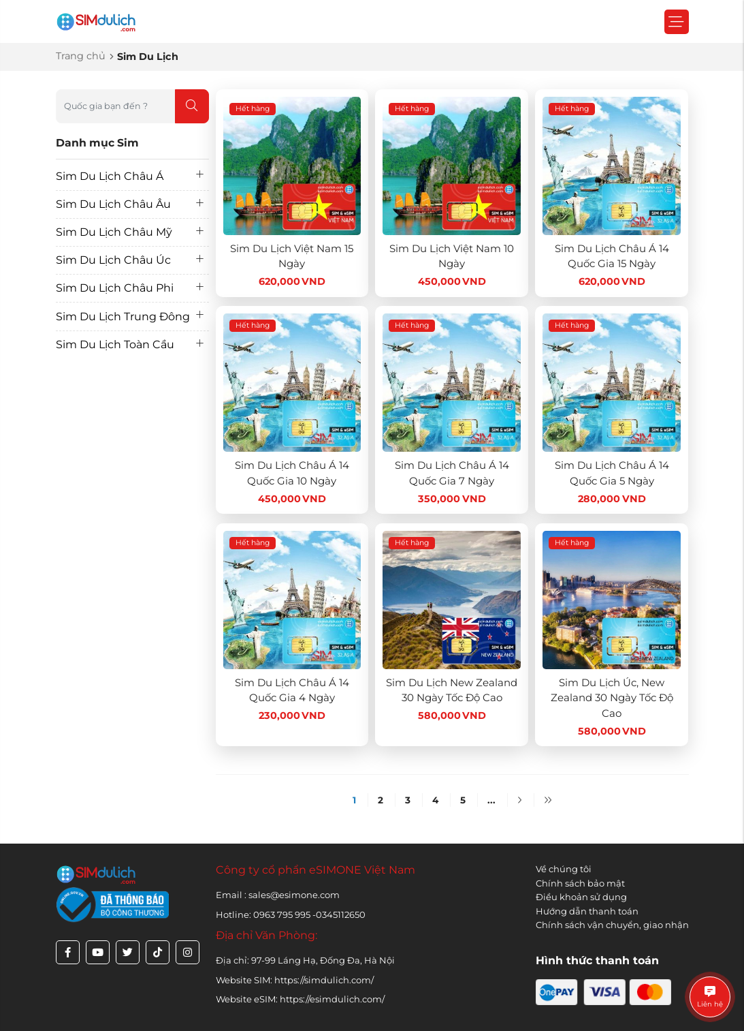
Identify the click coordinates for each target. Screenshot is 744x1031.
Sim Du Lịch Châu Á (109, 176)
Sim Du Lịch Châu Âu (113, 204)
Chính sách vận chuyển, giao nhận (612, 924)
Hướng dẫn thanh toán (587, 911)
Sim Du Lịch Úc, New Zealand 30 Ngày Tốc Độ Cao (612, 698)
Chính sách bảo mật (580, 883)
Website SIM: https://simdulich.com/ (295, 979)
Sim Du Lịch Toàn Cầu (115, 344)
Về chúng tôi (564, 868)
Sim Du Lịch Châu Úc (113, 259)
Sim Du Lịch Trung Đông (123, 316)
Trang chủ (81, 56)
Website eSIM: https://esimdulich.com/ (300, 999)
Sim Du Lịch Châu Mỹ (114, 232)
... (491, 800)
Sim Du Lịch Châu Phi (115, 287)
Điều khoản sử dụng (581, 896)
